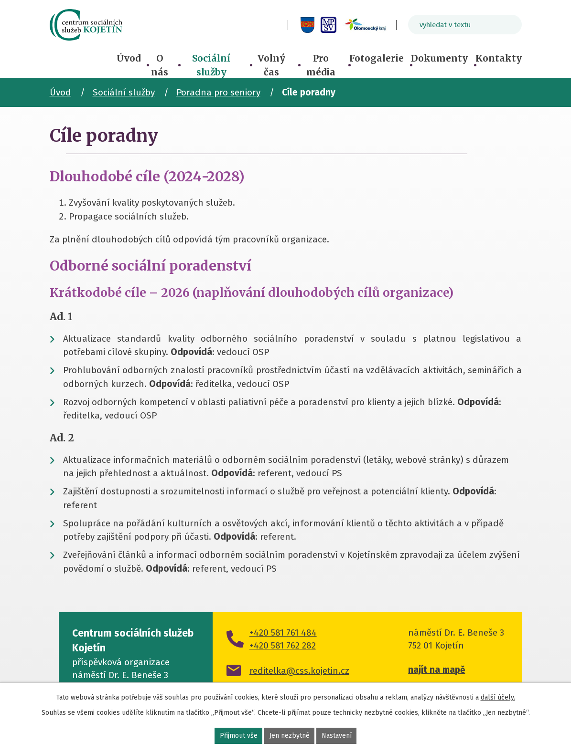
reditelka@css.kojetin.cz (299, 670)
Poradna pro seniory (218, 92)
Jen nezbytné (289, 736)
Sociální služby (211, 65)
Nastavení (337, 736)
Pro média (320, 65)
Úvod (128, 58)
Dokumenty (439, 58)
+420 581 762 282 (282, 645)
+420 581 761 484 (283, 632)
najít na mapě (436, 669)
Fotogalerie (376, 58)
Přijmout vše (239, 736)
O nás (159, 65)
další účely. (498, 697)
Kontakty (498, 58)
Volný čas (271, 65)
